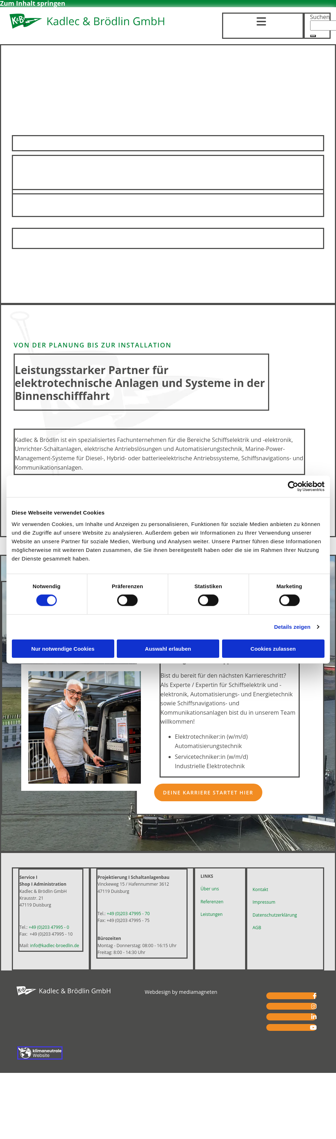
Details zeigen (292, 627)
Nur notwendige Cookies (63, 648)
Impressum (264, 902)
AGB (257, 927)
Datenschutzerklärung (275, 915)
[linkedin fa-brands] (314, 1017)
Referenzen (212, 902)
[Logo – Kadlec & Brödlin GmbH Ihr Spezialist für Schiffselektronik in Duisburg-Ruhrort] (87, 28)
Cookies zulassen (273, 648)
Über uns (210, 889)
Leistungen (211, 914)
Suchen (320, 17)
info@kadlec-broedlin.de (54, 945)
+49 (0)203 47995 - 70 (128, 913)
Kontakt (260, 889)
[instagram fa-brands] (314, 1006)
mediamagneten (198, 991)
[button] (313, 36)
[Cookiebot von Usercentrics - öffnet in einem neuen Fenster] (293, 486)
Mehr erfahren (168, 238)
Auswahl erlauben (168, 648)
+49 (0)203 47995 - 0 (49, 927)
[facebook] (315, 996)
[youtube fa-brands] (313, 1027)
